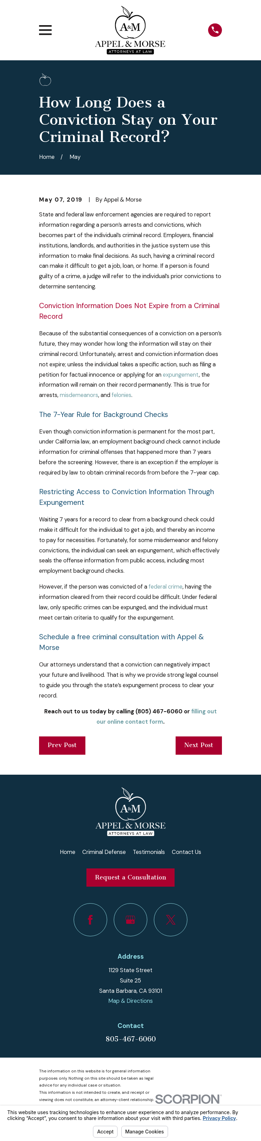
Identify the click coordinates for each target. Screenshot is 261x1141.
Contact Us (186, 852)
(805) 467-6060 (158, 711)
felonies (121, 395)
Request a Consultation (130, 877)
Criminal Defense (104, 852)
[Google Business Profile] (130, 919)
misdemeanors (79, 395)
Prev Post (62, 745)
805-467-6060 (130, 1039)
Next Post (198, 745)
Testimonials (149, 852)
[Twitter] (170, 919)
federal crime (166, 586)
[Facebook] (90, 919)
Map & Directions (130, 1001)
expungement (181, 374)
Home (67, 852)
